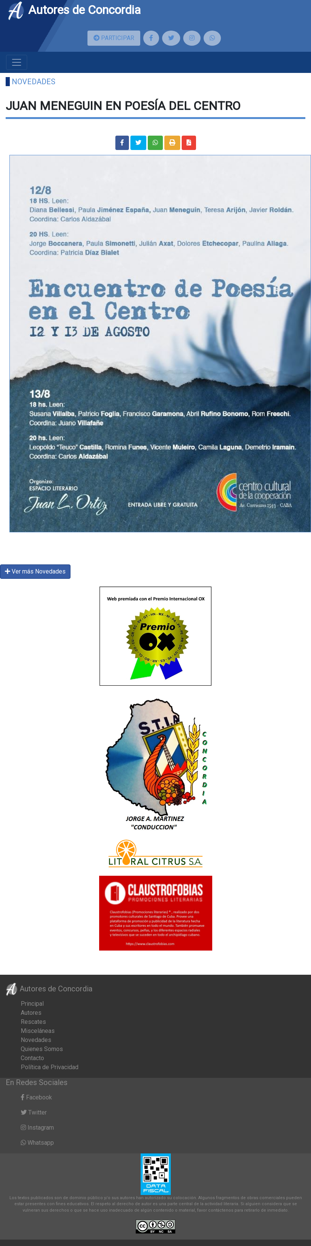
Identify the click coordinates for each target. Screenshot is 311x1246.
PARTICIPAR (113, 38)
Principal (32, 1003)
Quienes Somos (42, 1049)
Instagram (37, 1127)
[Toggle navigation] (16, 62)
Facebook (36, 1097)
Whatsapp (37, 1142)
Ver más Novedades (35, 571)
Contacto (32, 1058)
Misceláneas (38, 1030)
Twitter (34, 1112)
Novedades (33, 81)
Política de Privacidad (49, 1067)
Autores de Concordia (74, 10)
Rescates (33, 1021)
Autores (31, 1012)
